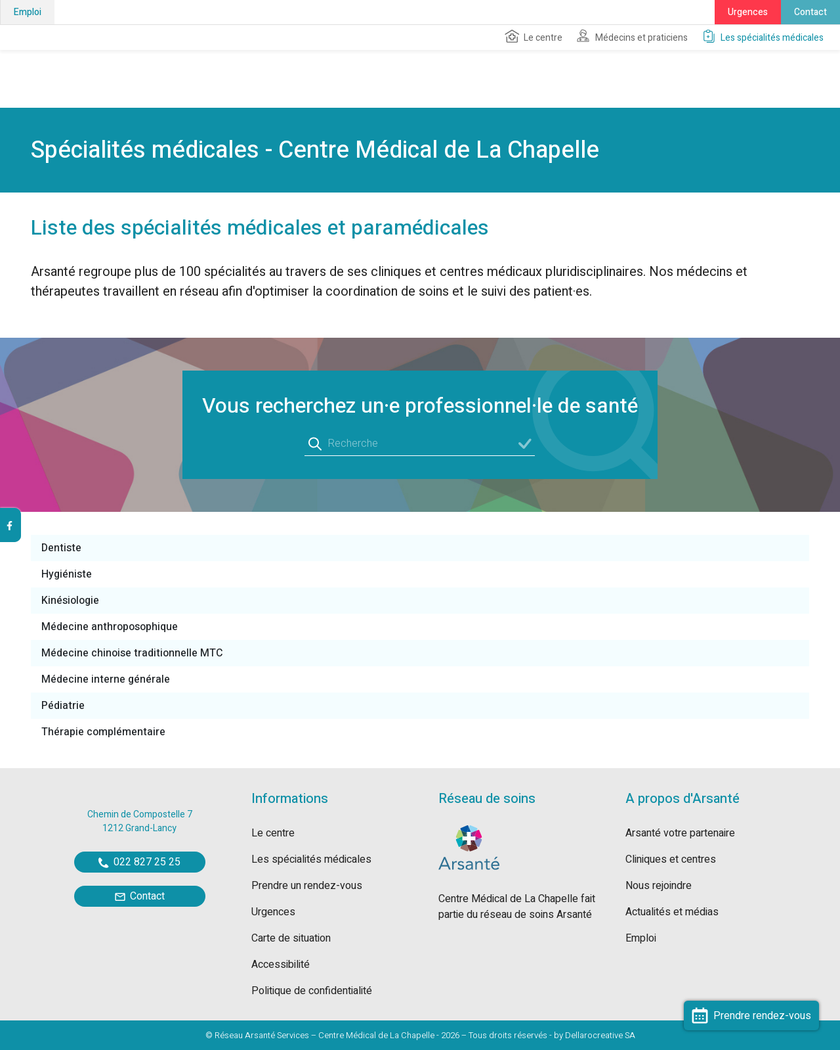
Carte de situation (291, 938)
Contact (810, 12)
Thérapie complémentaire (103, 732)
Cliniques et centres (670, 859)
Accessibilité (280, 964)
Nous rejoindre (658, 886)
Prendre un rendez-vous (306, 886)
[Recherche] (419, 444)
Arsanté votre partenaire (680, 833)
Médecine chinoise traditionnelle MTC (132, 653)
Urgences (748, 12)
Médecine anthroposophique (109, 627)
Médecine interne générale (105, 679)
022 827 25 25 (139, 862)
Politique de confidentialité (311, 991)
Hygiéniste (66, 574)
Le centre (533, 37)
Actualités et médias (672, 912)
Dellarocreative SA (600, 1035)
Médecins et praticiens (632, 37)
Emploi (27, 12)
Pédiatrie (63, 706)
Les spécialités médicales (762, 37)
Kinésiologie (70, 600)
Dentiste (61, 548)
